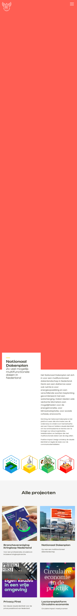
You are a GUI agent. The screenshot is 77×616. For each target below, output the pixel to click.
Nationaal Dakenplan (56, 545)
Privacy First (12, 601)
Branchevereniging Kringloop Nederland (18, 546)
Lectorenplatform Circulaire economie (55, 603)
